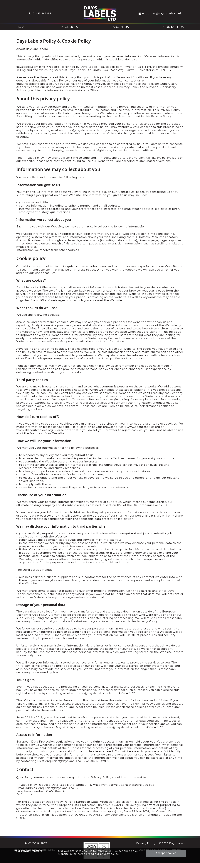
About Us (121, 26)
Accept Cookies (166, 853)
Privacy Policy (145, 843)
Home (21, 26)
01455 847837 (42, 13)
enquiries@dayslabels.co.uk (162, 13)
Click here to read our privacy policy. (94, 853)
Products (69, 26)
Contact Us (173, 26)
